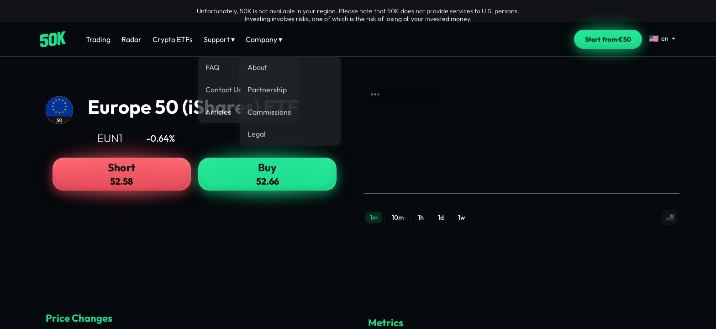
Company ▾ (264, 39)
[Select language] (662, 38)
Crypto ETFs (173, 39)
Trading (98, 39)
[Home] (53, 39)
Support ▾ (219, 39)
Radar (131, 39)
